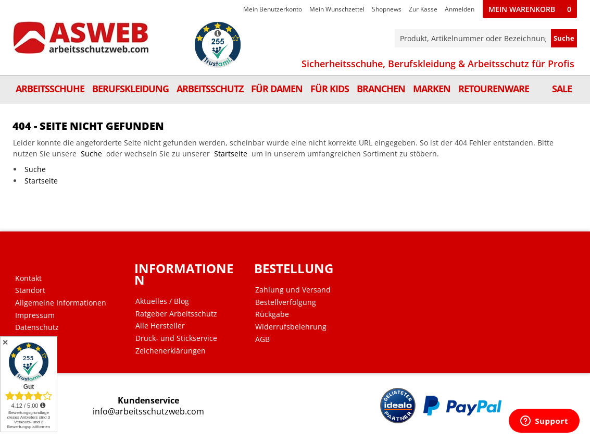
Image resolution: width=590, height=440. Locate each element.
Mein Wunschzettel (337, 9)
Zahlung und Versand (293, 290)
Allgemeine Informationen (60, 303)
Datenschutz (37, 327)
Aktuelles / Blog (162, 301)
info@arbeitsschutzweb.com (148, 411)
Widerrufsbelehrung (291, 327)
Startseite (230, 153)
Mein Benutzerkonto (272, 9)
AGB (262, 339)
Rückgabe (272, 314)
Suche (91, 153)
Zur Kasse (423, 9)
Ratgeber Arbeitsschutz (176, 314)
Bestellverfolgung (285, 302)
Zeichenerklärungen (170, 351)
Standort (30, 290)
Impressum (35, 315)
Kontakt (28, 278)
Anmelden (459, 9)
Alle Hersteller (160, 326)
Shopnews (386, 9)
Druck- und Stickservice (176, 338)
